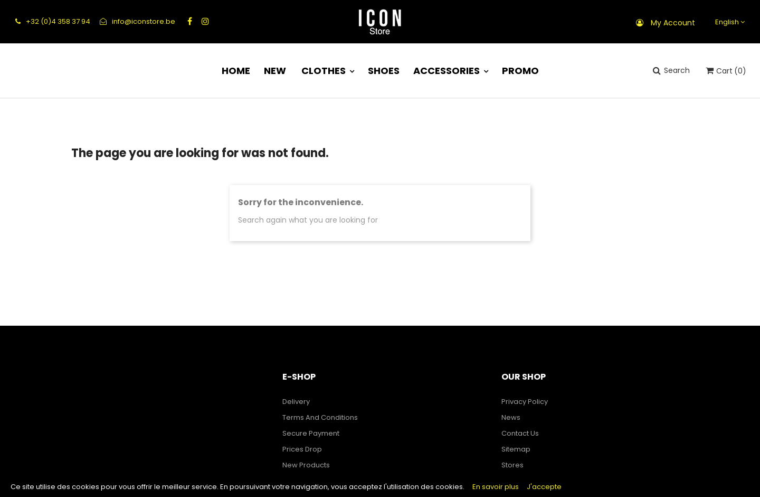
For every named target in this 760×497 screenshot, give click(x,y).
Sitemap (515, 449)
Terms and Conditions (320, 417)
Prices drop (302, 449)
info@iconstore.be (137, 21)
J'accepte (544, 487)
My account (673, 22)
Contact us (520, 433)
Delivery (296, 402)
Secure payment (310, 433)
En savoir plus (495, 487)
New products (306, 465)
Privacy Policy (524, 402)
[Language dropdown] (728, 22)
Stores (512, 465)
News (510, 417)
